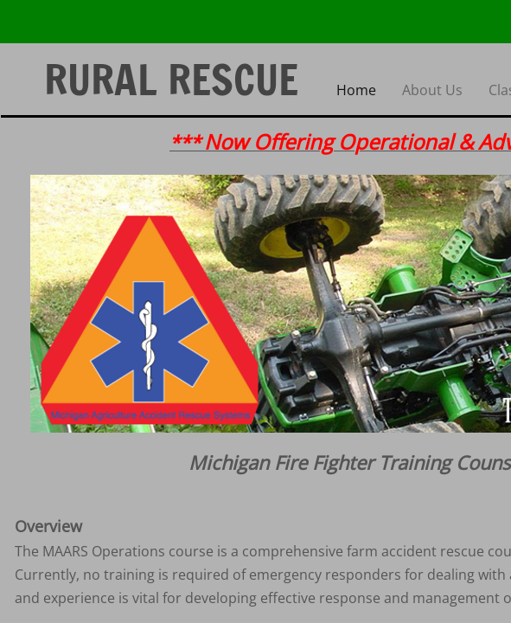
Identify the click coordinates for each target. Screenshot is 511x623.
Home (356, 90)
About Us (432, 90)
